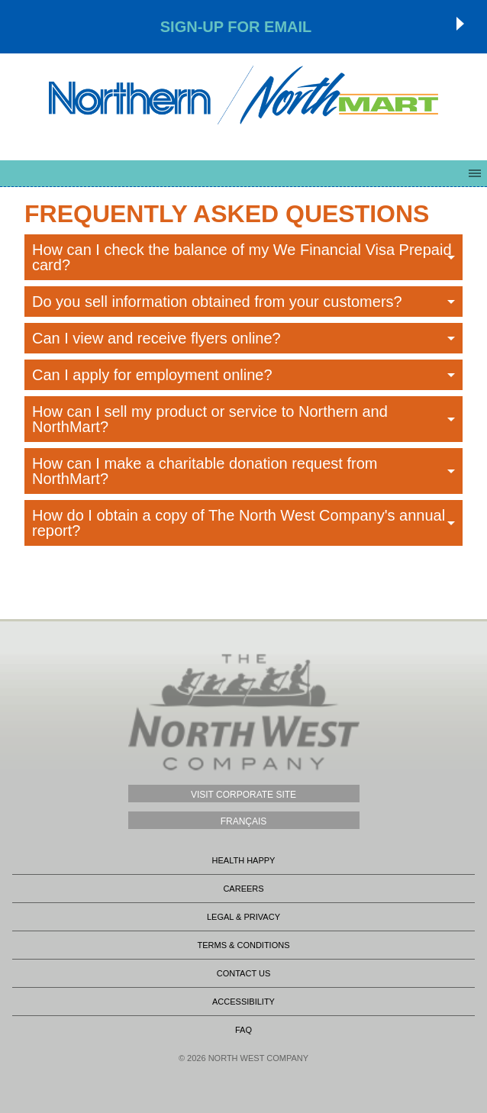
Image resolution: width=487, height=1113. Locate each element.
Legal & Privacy (243, 916)
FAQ (243, 1029)
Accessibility (243, 1001)
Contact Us (244, 973)
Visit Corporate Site (243, 794)
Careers (243, 888)
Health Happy (244, 860)
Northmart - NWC (243, 95)
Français (244, 821)
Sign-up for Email (236, 26)
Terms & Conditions (243, 945)
